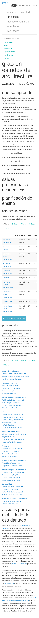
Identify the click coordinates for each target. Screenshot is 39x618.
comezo (12, 12)
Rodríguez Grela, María (9, 393)
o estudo (26, 12)
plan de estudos (10, 52)
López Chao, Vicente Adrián (11, 388)
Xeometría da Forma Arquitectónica (14, 498)
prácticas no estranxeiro (19, 564)
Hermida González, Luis (10, 504)
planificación (8, 48)
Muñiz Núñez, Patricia (9, 425)
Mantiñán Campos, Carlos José (12, 379)
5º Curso (6, 228)
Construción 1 (7, 301)
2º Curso (15, 224)
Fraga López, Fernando (11, 463)
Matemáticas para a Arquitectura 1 (14, 397)
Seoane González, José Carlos (12, 494)
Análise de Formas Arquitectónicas (14, 460)
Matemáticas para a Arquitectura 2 (14, 470)
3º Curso (23, 224)
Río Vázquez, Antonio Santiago (12, 427)
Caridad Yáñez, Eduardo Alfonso (14, 374)
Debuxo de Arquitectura (10, 371)
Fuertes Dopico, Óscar (9, 422)
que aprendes (8, 42)
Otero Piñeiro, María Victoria (11, 408)
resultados (13, 31)
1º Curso (6, 224)
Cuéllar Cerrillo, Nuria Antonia (11, 405)
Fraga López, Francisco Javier (12, 466)
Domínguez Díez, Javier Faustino (13, 439)
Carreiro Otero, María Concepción (13, 454)
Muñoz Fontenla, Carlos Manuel (12, 492)
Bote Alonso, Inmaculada (10, 489)
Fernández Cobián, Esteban (12, 487)
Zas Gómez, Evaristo (10, 385)
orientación (13, 26)
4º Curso (32, 224)
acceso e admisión (18, 21)
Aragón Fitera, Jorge (8, 437)
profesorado (9, 55)
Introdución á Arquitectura (11, 412)
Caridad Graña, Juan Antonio (13, 414)
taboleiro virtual (9, 583)
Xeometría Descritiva (9, 383)
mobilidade (7, 58)
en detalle (13, 16)
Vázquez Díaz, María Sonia (12, 449)
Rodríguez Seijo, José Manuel (13, 400)
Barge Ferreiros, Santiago (10, 451)
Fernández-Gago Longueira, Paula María (15, 376)
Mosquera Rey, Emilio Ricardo (12, 442)
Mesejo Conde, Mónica (9, 456)
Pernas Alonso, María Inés (12, 501)
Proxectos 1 (7, 277)
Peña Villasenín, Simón (9, 391)
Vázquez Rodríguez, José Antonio (14, 434)
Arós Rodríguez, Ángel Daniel (11, 402)
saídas (6, 45)
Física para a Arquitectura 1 (11, 431)
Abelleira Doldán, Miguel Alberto (12, 417)
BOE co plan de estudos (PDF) (14, 318)
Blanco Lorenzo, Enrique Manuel (12, 420)
